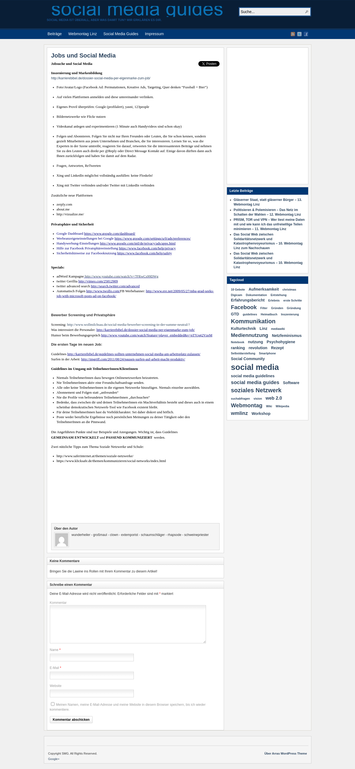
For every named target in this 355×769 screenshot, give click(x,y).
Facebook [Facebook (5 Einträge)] (244, 307)
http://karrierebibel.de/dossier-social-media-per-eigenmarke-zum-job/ (100, 78)
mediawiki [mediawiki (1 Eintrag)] (278, 328)
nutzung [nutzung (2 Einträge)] (255, 342)
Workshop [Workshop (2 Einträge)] (260, 413)
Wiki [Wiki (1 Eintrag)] (269, 406)
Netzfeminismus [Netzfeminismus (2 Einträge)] (287, 335)
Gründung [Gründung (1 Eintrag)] (294, 308)
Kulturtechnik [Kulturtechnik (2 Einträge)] (243, 328)
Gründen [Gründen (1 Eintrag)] (277, 308)
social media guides (137, 11)
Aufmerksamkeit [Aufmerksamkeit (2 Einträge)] (263, 289)
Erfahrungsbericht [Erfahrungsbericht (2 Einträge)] (248, 300)
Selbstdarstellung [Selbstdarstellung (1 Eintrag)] (243, 353)
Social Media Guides (120, 34)
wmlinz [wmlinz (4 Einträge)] (239, 413)
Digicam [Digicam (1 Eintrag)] (236, 295)
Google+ (54, 759)
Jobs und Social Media (83, 55)
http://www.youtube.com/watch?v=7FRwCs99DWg (121, 276)
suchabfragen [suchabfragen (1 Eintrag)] (240, 398)
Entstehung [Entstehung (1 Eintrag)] (279, 295)
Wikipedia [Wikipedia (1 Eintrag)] (282, 406)
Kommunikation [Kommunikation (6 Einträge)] (253, 321)
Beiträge (55, 34)
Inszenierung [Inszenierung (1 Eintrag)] (290, 314)
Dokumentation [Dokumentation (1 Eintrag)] (256, 295)
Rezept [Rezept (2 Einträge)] (277, 348)
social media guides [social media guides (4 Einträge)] (255, 382)
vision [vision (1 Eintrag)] (258, 398)
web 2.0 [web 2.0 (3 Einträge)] (274, 398)
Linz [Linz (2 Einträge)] (264, 328)
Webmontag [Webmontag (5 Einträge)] (247, 405)
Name (54, 650)
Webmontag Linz (82, 34)
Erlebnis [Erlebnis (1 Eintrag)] (274, 300)
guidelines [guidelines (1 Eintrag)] (250, 314)
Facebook (306, 34)
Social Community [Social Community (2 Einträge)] (248, 359)
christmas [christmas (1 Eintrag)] (289, 289)
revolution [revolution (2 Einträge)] (257, 348)
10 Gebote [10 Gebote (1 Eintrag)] (238, 289)
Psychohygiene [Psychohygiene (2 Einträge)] (281, 342)
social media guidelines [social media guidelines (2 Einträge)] (253, 376)
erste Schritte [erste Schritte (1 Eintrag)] (292, 300)
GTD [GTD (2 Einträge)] (235, 314)
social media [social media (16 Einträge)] (255, 367)
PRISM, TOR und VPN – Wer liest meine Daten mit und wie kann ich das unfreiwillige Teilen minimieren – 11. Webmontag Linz (269, 224)
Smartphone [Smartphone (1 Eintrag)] (267, 353)
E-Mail (54, 668)
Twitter (299, 34)
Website (56, 686)
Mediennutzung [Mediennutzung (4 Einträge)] (249, 335)
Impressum (154, 34)
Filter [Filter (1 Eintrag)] (264, 308)
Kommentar (58, 603)
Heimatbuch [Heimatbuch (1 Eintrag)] (269, 314)
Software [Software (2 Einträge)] (291, 383)
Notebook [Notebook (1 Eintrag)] (237, 342)
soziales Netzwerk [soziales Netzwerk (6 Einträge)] (256, 390)
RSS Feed (293, 34)
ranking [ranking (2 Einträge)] (238, 348)
